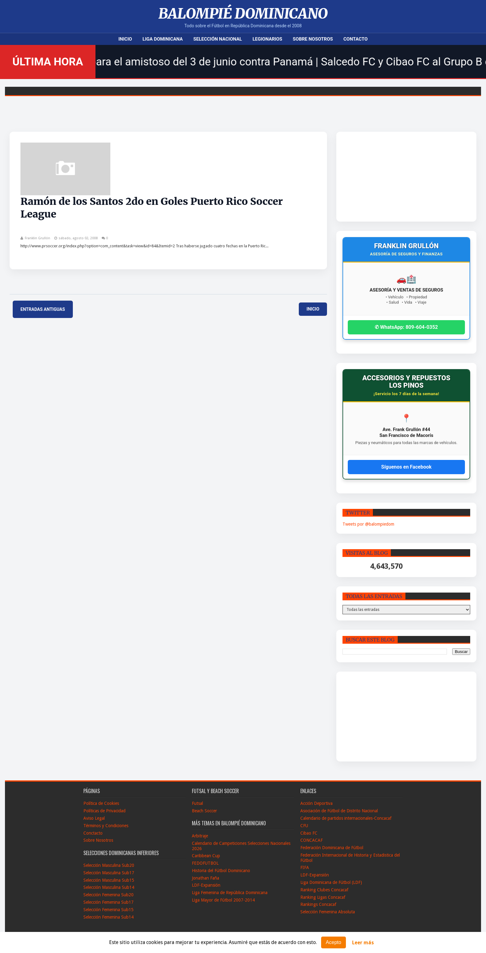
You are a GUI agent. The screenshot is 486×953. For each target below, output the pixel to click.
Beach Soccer (204, 810)
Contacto (355, 39)
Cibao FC (308, 833)
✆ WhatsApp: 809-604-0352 (406, 327)
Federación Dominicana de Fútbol (331, 847)
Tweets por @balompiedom (368, 524)
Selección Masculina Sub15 (108, 880)
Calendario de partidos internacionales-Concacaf (345, 818)
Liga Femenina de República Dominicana (229, 892)
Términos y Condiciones (105, 825)
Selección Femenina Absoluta (327, 911)
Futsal (197, 803)
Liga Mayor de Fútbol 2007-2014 (223, 900)
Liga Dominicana (163, 39)
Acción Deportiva (316, 803)
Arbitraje (200, 835)
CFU (304, 825)
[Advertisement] (389, 176)
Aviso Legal (94, 818)
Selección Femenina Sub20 (108, 894)
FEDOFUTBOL (205, 863)
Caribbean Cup (206, 855)
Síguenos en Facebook (406, 467)
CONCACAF (311, 840)
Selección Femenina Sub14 (108, 917)
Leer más (363, 943)
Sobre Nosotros (313, 39)
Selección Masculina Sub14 (108, 887)
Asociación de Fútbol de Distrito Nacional (339, 810)
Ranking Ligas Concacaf (322, 897)
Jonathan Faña (205, 878)
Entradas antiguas (42, 309)
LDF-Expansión (206, 885)
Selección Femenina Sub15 (108, 909)
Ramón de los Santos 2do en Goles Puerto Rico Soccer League (151, 208)
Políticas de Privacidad (104, 810)
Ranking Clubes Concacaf (324, 889)
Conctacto (93, 833)
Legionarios (267, 39)
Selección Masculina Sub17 (108, 872)
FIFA (304, 867)
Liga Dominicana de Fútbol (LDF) (331, 882)
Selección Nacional (217, 39)
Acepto (333, 942)
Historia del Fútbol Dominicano (221, 870)
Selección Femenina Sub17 (108, 902)
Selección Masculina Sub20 (108, 865)
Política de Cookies (101, 803)
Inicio (125, 39)
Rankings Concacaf (318, 904)
